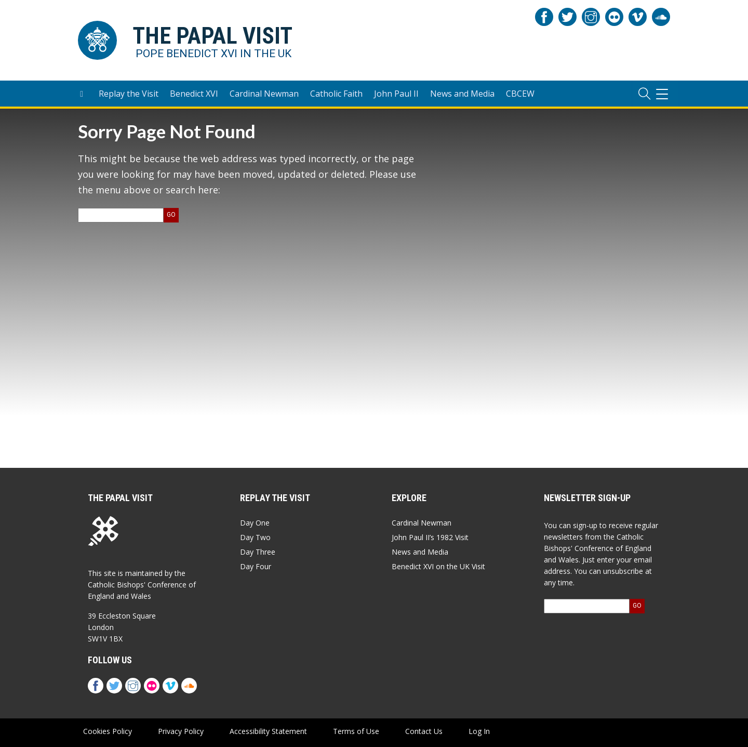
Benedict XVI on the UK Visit (438, 566)
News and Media (462, 93)
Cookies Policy (107, 731)
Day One (255, 523)
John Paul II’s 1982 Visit (430, 537)
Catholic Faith (336, 93)
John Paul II (396, 93)
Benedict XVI (194, 93)
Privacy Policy (181, 731)
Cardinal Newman (264, 93)
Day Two (255, 537)
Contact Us (424, 731)
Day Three (257, 552)
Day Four (255, 566)
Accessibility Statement (268, 731)
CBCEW (520, 93)
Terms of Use (356, 731)
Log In (479, 731)
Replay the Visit (128, 93)
